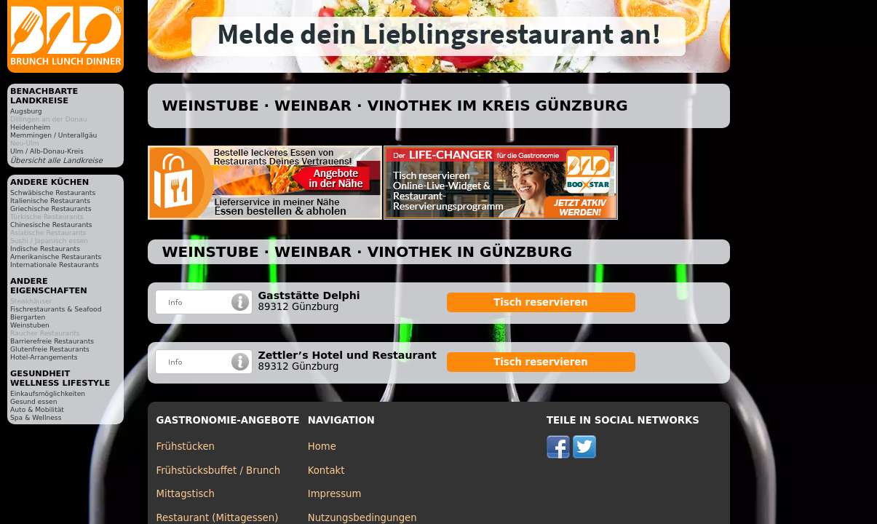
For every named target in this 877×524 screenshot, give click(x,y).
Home (322, 446)
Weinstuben (29, 325)
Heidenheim (30, 127)
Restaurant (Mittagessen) (217, 517)
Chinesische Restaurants (51, 225)
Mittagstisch (185, 493)
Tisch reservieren (540, 302)
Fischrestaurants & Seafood (56, 309)
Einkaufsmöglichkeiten (47, 393)
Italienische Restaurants (50, 200)
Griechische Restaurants (50, 209)
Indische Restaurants (45, 249)
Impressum (335, 493)
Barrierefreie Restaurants (52, 341)
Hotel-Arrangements (44, 357)
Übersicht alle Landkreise (56, 160)
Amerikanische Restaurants (55, 257)
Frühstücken (185, 446)
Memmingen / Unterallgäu (53, 135)
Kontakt (326, 470)
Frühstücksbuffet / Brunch (218, 470)
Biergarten (27, 317)
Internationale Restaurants (54, 265)
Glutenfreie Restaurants (50, 349)
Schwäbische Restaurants (52, 192)
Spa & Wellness (35, 417)
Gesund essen (33, 401)
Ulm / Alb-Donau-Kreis (47, 151)
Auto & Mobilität (37, 409)
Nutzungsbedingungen (362, 517)
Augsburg (26, 111)
